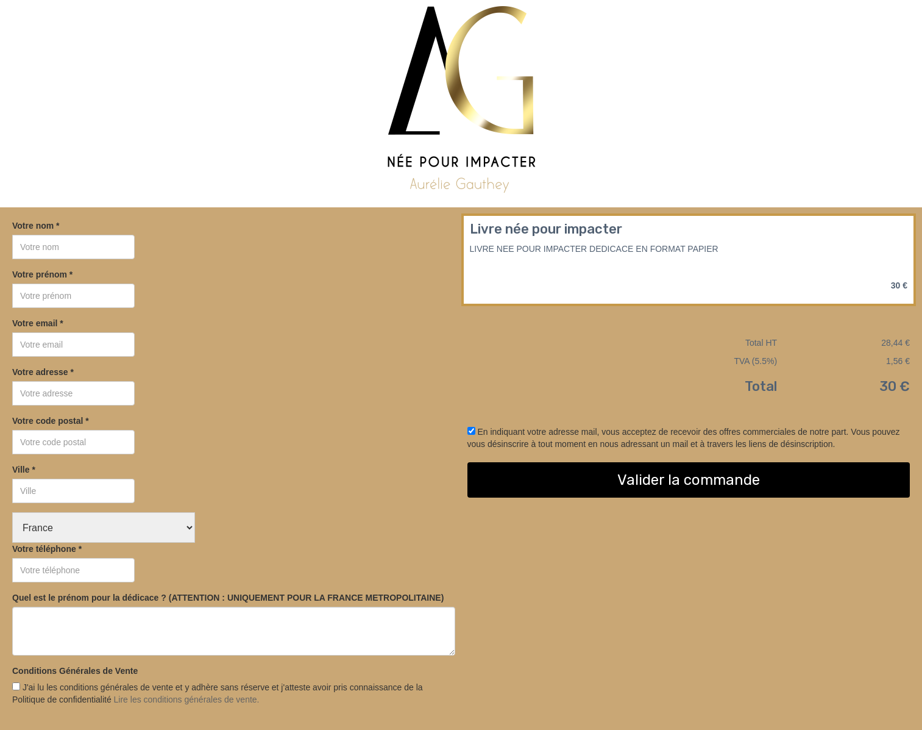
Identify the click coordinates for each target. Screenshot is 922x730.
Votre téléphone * (47, 549)
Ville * (23, 469)
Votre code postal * (50, 421)
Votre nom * (36, 226)
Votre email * (37, 323)
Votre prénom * (42, 274)
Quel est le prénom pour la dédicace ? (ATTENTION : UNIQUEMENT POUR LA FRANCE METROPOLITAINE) (228, 598)
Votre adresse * (43, 372)
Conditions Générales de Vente (75, 671)
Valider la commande (688, 479)
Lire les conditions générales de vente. (187, 699)
